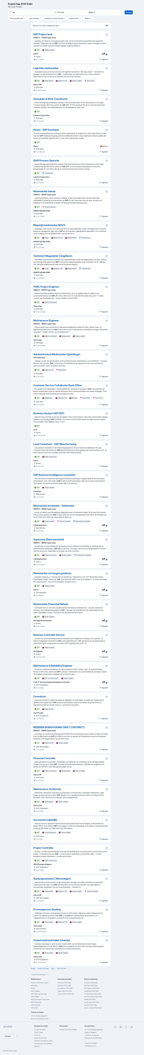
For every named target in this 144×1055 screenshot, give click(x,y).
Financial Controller (44, 758)
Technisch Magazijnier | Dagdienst (52, 255)
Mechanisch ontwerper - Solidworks (53, 505)
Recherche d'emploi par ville (39, 1019)
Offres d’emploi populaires (39, 1016)
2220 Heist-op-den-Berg (39, 994)
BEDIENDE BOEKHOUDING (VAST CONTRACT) (59, 727)
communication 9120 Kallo (66, 994)
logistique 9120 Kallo (64, 985)
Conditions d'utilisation (92, 1035)
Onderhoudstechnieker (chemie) (51, 940)
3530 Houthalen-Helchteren (40, 999)
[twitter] (126, 1027)
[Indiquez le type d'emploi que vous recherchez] (30, 12)
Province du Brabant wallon (39, 983)
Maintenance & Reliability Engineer (52, 665)
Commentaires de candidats (43, 1043)
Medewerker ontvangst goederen (52, 573)
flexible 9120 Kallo (90, 999)
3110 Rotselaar (35, 1005)
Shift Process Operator (46, 160)
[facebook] (115, 1027)
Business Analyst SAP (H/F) (48, 413)
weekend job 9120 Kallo (91, 1002)
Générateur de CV (90, 1046)
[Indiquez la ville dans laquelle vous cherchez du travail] (75, 12)
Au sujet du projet (40, 1029)
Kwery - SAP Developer (46, 129)
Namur (33, 988)
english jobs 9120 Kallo (65, 991)
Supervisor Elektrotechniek (48, 539)
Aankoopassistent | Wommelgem (52, 878)
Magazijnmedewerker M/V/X (49, 225)
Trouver (129, 12)
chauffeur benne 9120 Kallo (93, 997)
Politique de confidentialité (93, 1038)
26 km (92, 12)
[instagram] (121, 1027)
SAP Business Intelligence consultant (54, 474)
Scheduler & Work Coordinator (50, 98)
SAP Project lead (42, 34)
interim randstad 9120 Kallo (93, 1008)
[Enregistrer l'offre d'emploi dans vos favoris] (107, 35)
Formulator (39, 696)
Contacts (37, 1035)
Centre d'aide (38, 1032)
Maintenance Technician (47, 789)
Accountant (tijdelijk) (45, 819)
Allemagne (34, 985)
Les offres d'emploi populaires (94, 1029)
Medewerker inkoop (44, 191)
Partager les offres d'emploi (68, 1029)
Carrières (37, 1046)
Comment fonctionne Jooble (43, 1041)
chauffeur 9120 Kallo (64, 983)
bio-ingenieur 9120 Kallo (65, 988)
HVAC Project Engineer (46, 286)
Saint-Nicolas (35, 991)
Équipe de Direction (40, 1038)
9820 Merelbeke (36, 1002)
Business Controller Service (49, 634)
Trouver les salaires (91, 1043)
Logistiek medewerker (45, 68)
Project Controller (43, 847)
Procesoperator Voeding (47, 909)
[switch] (107, 26)
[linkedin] (132, 1027)
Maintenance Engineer (46, 320)
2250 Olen (34, 1008)
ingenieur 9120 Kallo (90, 1005)
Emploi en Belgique (90, 1032)
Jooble (15, 1051)
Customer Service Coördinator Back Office (57, 385)
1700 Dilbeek (35, 997)
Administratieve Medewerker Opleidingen (56, 354)
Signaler (103, 59)
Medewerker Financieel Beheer (50, 604)
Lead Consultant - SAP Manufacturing (54, 444)
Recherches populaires (40, 975)
